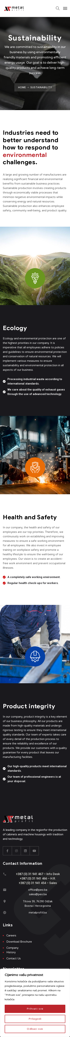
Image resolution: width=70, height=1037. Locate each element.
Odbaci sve (35, 1028)
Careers (11, 935)
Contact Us (13, 958)
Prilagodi (35, 1018)
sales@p (34, 894)
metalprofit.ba (38, 912)
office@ (33, 889)
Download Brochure (19, 941)
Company (12, 947)
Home (22, 87)
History (11, 952)
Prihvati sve (35, 1008)
